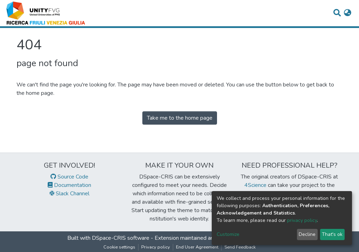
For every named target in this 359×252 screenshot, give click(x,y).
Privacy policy (155, 247)
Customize (228, 234)
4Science (255, 185)
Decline (307, 234)
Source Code (69, 177)
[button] (347, 13)
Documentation (69, 185)
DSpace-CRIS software (120, 238)
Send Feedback (240, 247)
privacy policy (302, 220)
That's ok (332, 234)
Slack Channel (69, 193)
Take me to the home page (179, 118)
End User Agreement (197, 247)
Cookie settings (119, 247)
